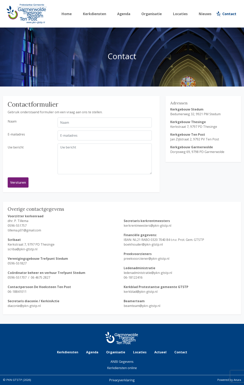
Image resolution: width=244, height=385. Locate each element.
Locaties (180, 13)
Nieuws (205, 13)
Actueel (160, 352)
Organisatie (151, 13)
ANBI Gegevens (122, 361)
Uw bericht (16, 147)
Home (66, 13)
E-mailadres (16, 134)
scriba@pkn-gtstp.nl (22, 249)
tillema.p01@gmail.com (24, 230)
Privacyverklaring (122, 380)
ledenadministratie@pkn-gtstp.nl (148, 273)
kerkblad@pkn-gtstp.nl (140, 291)
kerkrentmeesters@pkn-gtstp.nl (147, 225)
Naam (12, 121)
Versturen (18, 182)
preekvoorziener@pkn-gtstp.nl (146, 258)
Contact (229, 13)
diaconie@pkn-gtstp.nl (24, 306)
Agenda (123, 13)
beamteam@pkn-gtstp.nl (142, 306)
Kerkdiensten (94, 13)
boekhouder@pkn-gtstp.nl (143, 244)
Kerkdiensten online (122, 368)
